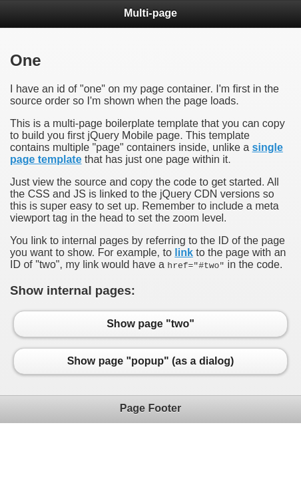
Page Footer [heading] (150, 408)
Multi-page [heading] (150, 13)
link (183, 252)
